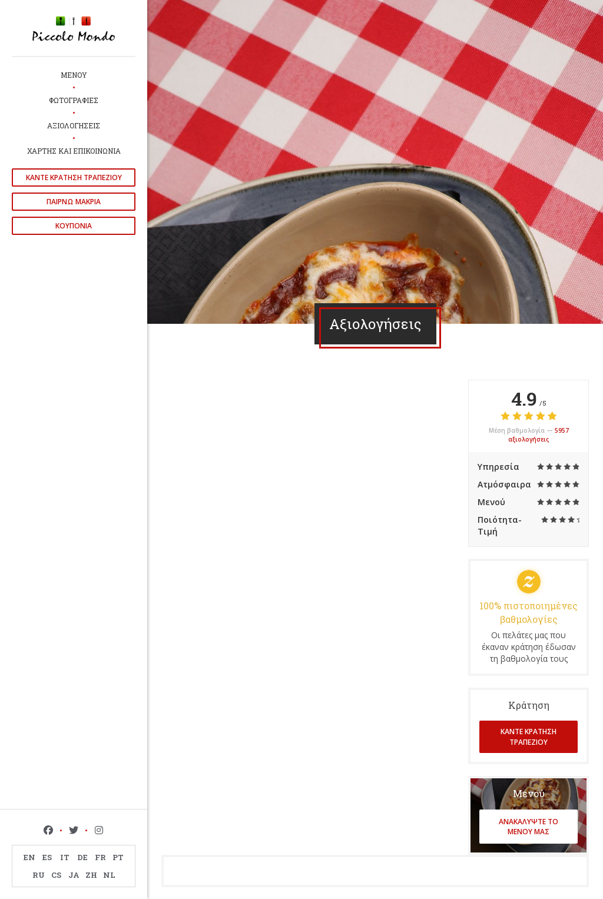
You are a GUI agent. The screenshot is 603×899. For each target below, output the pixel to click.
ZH (91, 875)
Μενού (74, 74)
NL (109, 875)
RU (38, 875)
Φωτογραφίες (73, 100)
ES (47, 857)
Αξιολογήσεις (73, 125)
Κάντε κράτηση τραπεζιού (74, 177)
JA (73, 875)
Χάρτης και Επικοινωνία (74, 150)
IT (64, 857)
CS (56, 875)
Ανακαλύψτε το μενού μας (528, 827)
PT (118, 857)
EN (29, 857)
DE (82, 857)
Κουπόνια (73, 226)
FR (100, 857)
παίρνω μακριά (74, 202)
